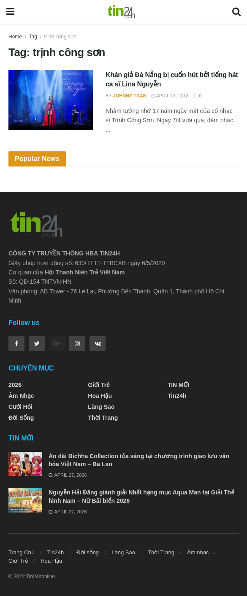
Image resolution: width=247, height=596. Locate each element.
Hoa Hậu (100, 395)
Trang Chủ (21, 552)
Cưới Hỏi (20, 406)
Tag (33, 37)
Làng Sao (101, 406)
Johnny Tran (130, 95)
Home (15, 37)
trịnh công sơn (60, 37)
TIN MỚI (179, 384)
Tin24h (177, 395)
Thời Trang (103, 417)
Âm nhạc (21, 395)
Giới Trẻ (98, 384)
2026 (15, 384)
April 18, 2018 (170, 95)
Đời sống (21, 417)
